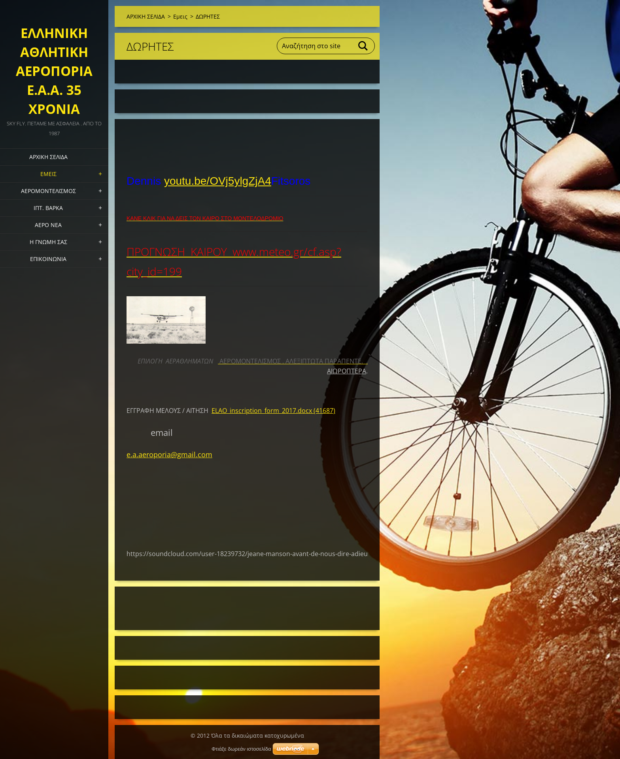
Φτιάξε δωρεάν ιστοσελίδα (241, 749)
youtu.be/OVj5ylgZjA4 (217, 181)
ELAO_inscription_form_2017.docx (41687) (273, 410)
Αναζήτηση (363, 46)
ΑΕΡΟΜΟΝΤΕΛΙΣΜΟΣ (48, 191)
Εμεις (48, 174)
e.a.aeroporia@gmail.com (169, 454)
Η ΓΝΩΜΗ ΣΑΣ (48, 242)
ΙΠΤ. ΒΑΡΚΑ (48, 208)
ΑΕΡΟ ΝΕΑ (48, 225)
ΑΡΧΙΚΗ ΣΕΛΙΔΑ (48, 157)
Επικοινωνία (48, 259)
